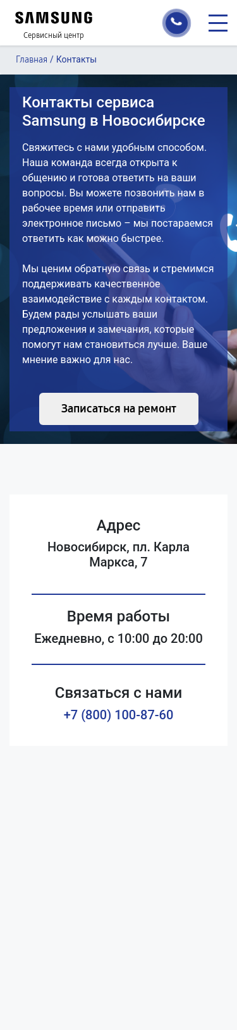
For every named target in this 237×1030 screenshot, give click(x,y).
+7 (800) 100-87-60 (119, 714)
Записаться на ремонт (118, 409)
